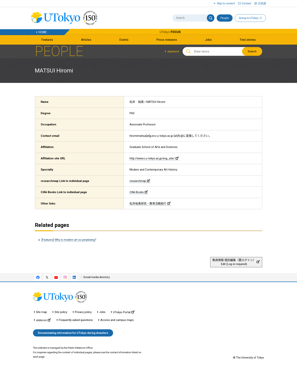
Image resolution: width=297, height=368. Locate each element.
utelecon (43, 320)
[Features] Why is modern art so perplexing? (68, 239)
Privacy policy (83, 312)
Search (252, 51)
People (224, 18)
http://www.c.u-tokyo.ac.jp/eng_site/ (154, 158)
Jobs (102, 312)
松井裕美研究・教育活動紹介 (150, 203)
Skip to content (226, 3)
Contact (246, 3)
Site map (41, 312)
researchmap (140, 181)
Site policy (61, 312)
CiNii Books (139, 192)
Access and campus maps (117, 320)
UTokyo (170, 32)
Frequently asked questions (76, 320)
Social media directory (96, 277)
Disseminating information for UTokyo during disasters (73, 332)
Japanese (173, 51)
